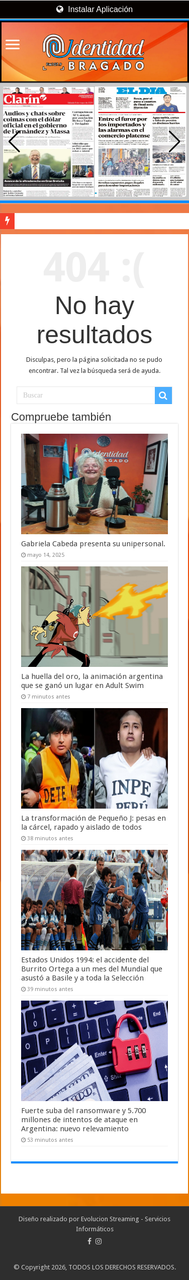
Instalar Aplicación (94, 9)
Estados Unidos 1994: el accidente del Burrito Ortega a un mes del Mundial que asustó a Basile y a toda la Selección (91, 968)
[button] (174, 142)
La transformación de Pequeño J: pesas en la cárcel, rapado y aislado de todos (93, 823)
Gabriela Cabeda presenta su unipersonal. (93, 543)
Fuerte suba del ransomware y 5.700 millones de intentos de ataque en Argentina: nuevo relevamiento (83, 1119)
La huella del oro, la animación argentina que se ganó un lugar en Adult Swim (92, 681)
